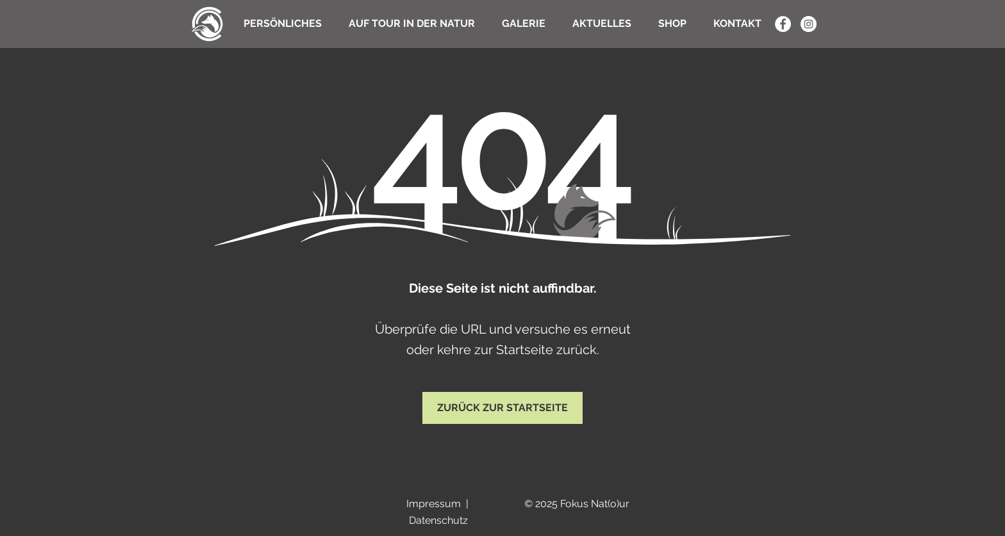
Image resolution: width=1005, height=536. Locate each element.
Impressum (433, 504)
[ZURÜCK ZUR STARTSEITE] (502, 408)
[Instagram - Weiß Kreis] (809, 24)
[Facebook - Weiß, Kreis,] (783, 24)
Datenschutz (438, 520)
